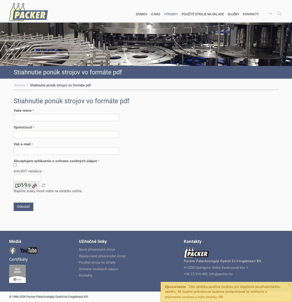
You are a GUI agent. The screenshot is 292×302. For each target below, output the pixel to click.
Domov (141, 14)
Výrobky (171, 14)
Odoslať (23, 206)
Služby (233, 14)
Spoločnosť (23, 127)
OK (221, 297)
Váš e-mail (22, 144)
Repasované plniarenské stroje (102, 256)
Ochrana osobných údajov (98, 269)
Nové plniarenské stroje (97, 249)
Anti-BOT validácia (28, 171)
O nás (155, 14)
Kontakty (251, 14)
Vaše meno (23, 110)
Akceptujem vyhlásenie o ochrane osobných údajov (55, 161)
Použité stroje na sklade (203, 14)
